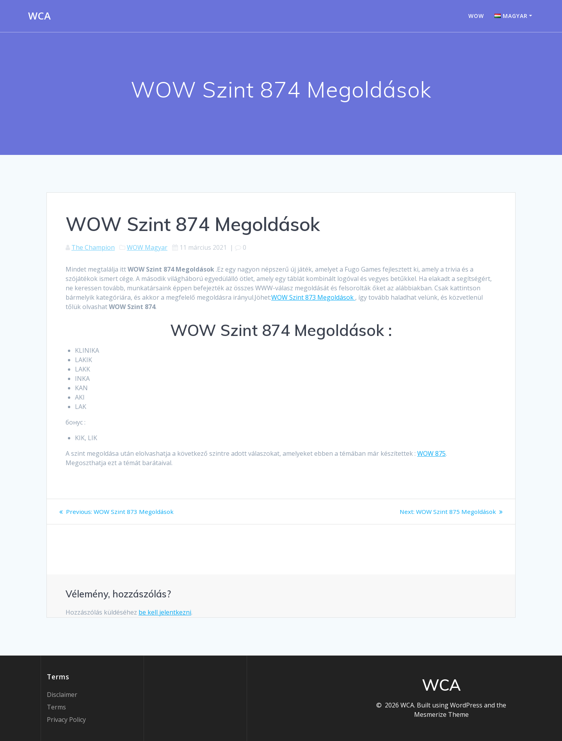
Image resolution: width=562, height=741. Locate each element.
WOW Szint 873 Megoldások (313, 297)
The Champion (93, 247)
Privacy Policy (66, 719)
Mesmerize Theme (441, 714)
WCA (39, 16)
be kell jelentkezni (165, 612)
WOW (476, 16)
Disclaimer (62, 694)
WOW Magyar (147, 247)
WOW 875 (431, 453)
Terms (56, 707)
